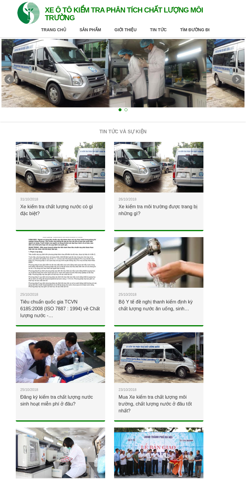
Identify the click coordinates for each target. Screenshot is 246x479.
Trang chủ (53, 29)
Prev (9, 79)
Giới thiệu (125, 29)
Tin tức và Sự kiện (123, 131)
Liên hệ (81, 449)
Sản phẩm (90, 29)
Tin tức (158, 29)
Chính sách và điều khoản (39, 449)
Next (237, 79)
